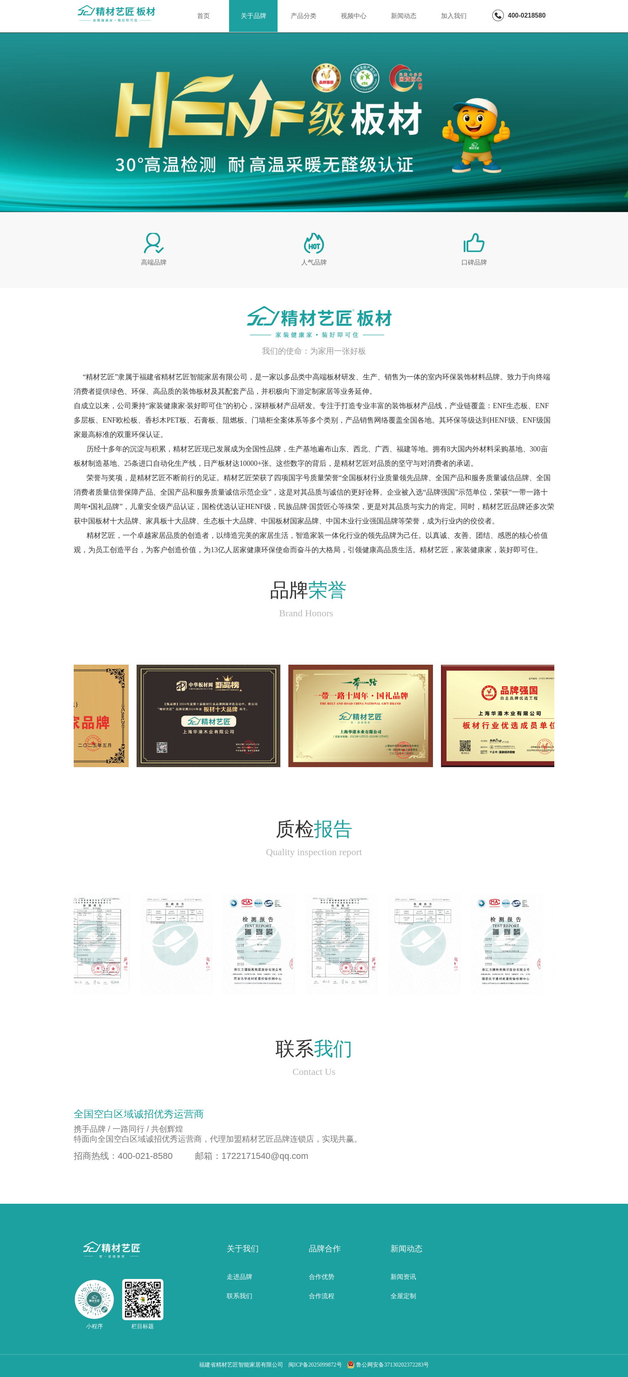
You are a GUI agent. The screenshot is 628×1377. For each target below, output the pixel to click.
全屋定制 (403, 1296)
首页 (203, 15)
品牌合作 (325, 1248)
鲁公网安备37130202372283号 (388, 1365)
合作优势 (321, 1276)
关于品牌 (253, 15)
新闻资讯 (403, 1276)
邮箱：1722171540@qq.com (251, 1156)
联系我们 (239, 1296)
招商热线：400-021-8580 (123, 1156)
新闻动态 (404, 15)
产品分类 (303, 15)
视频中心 (353, 15)
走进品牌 (239, 1276)
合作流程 (321, 1296)
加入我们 (454, 15)
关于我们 (243, 1248)
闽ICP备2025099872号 (315, 1365)
